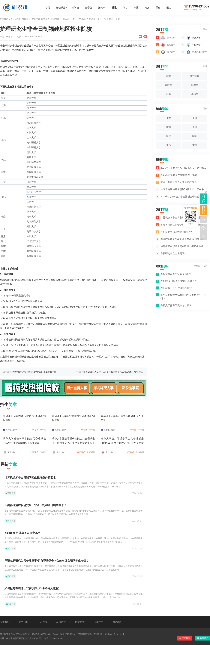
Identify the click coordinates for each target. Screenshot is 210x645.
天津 (194, 127)
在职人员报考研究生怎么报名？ (177, 305)
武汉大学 (165, 52)
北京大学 (107, 452)
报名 (168, 7)
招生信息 (108, 19)
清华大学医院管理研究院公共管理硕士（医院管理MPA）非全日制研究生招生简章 (73, 442)
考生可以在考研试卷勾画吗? (175, 274)
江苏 (168, 127)
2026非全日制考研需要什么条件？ (178, 281)
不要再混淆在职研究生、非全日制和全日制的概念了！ (36, 505)
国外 (194, 136)
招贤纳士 (80, 622)
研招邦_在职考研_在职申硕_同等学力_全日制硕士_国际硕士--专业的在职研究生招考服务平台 (58, 19)
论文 (147, 7)
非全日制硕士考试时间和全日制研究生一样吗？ (183, 297)
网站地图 (117, 622)
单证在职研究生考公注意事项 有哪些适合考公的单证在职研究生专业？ (46, 560)
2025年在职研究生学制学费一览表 (176, 175)
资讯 (114, 7)
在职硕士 (61, 7)
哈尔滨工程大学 (194, 52)
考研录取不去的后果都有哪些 (176, 288)
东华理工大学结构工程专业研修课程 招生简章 (24, 418)
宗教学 (168, 85)
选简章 (101, 7)
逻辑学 (194, 94)
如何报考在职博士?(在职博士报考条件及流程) (31, 588)
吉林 (194, 145)
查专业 (88, 7)
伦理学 (194, 85)
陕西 (168, 145)
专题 (136, 7)
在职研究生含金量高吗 (170, 253)
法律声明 (98, 622)
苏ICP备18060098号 (41, 634)
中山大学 (191, 45)
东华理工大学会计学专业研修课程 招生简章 (122, 418)
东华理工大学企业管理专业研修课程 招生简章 (73, 418)
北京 (168, 118)
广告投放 (42, 622)
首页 (47, 7)
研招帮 (9, 36)
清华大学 (9, 452)
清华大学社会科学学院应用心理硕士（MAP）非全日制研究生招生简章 (24, 440)
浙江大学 (191, 37)
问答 (125, 7)
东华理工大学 (10, 430)
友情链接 (61, 622)
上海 (194, 118)
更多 (205, 29)
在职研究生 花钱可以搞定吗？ (22, 532)
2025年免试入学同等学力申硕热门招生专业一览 (33, 371)
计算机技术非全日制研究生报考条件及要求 (30, 477)
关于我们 (5, 622)
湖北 (168, 136)
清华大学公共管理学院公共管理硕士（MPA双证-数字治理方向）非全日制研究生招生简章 (122, 442)
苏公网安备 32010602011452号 (15, 634)
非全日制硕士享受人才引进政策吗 (176, 182)
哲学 (168, 76)
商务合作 (23, 622)
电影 (168, 94)
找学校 (75, 7)
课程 (158, 7)
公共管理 (195, 76)
